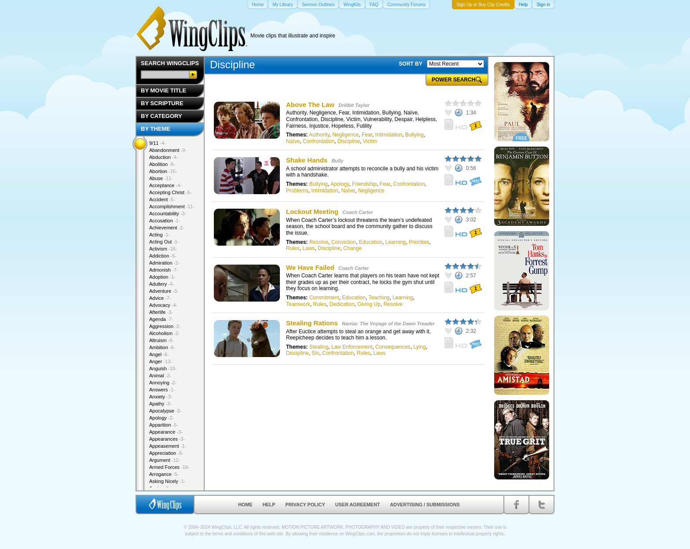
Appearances (167, 439)
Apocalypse (165, 410)
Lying (420, 347)
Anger (160, 361)
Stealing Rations (312, 323)
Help (269, 504)
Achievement (166, 227)
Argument (164, 460)
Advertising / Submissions (424, 504)
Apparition (163, 424)
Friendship (364, 184)
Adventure (164, 291)
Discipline (349, 141)
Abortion (163, 171)
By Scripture (162, 103)
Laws (308, 248)
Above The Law (310, 104)
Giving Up (369, 304)
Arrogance (164, 474)
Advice (160, 298)
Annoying (162, 382)
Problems (297, 191)
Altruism (161, 340)
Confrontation (318, 141)
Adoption (162, 277)
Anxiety (160, 396)
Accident (162, 199)
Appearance (166, 432)
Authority (319, 135)
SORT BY (410, 64)
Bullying (414, 135)
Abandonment (168, 150)
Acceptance (165, 185)
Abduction (163, 157)
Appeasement (167, 446)
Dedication (342, 304)
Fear (367, 135)
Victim (370, 141)
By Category (161, 116)
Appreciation (166, 453)
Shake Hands (306, 160)
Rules (293, 248)
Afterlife (161, 312)
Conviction (343, 242)
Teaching (378, 298)
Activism (163, 248)
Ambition (162, 347)
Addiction (162, 255)
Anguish (162, 368)
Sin (315, 353)
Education (370, 242)
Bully (337, 160)
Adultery (161, 284)
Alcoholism (164, 333)
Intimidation (388, 135)
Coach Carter (357, 212)
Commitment (324, 298)
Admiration (164, 262)
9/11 (157, 143)
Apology (339, 184)
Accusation (164, 220)
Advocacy (163, 305)
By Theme (155, 128)
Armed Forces (169, 467)
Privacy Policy (305, 504)
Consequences (393, 347)
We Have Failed (310, 267)
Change (352, 248)
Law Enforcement (351, 347)
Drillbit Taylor (354, 105)
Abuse (161, 178)
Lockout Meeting (312, 211)
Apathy (160, 403)
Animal (160, 375)
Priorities (419, 242)
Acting (159, 234)
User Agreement (357, 504)
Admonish (163, 270)
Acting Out (164, 241)
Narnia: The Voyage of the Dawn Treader (388, 323)
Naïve (293, 141)
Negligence (345, 135)
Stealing (318, 347)
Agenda (161, 319)
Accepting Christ (170, 192)
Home (245, 504)
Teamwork (298, 304)
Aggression (165, 326)
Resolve (318, 242)
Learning (395, 242)
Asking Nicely (167, 481)
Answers (162, 389)
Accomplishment (172, 206)
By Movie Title (163, 90)
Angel (159, 354)
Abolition (162, 164)
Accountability (167, 213)
